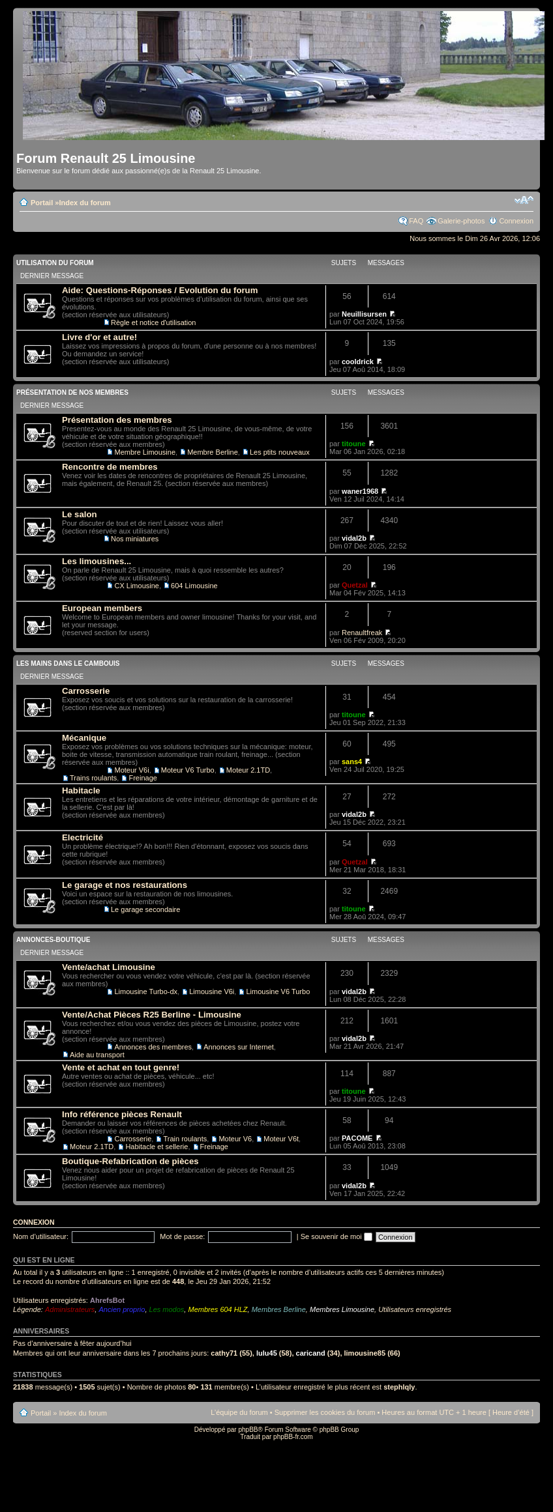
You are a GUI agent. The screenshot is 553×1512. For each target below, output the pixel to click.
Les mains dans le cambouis (67, 663)
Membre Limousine (144, 452)
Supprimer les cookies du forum (325, 1412)
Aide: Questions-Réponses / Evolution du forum (160, 290)
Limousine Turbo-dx (145, 991)
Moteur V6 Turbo (188, 770)
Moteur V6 (235, 1139)
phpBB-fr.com (293, 1436)
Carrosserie (86, 691)
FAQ (416, 221)
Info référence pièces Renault (122, 1114)
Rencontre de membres (110, 467)
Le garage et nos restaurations (124, 885)
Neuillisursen (364, 314)
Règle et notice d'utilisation (153, 322)
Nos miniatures (134, 539)
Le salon (79, 514)
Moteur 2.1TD (248, 770)
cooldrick (358, 361)
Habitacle (81, 790)
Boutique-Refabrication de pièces (130, 1161)
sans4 (352, 761)
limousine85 (365, 1353)
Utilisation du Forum (55, 262)
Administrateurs (70, 1309)
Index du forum (84, 203)
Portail (42, 203)
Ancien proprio (121, 1309)
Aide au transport (97, 1055)
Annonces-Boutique (53, 939)
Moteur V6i (131, 770)
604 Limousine (194, 586)
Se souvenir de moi (336, 1236)
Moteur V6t (281, 1139)
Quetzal (355, 585)
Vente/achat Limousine (108, 967)
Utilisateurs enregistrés (414, 1309)
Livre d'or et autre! (99, 337)
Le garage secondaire (145, 909)
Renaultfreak (362, 632)
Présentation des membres (117, 420)
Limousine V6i (211, 991)
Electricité (82, 837)
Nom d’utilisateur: (40, 1236)
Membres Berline (279, 1309)
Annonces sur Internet (238, 1047)
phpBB (248, 1429)
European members (102, 608)
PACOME (357, 1138)
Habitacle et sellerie (156, 1146)
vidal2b (354, 538)
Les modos (167, 1309)
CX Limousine (136, 586)
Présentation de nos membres (72, 392)
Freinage (142, 778)
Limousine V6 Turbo (278, 991)
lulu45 (266, 1353)
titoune (354, 444)
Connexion (516, 221)
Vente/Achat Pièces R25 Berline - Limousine (151, 1015)
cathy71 (224, 1353)
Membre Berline (212, 452)
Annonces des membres (153, 1047)
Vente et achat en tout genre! (120, 1067)
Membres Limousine (342, 1309)
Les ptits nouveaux (280, 452)
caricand (310, 1353)
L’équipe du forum (239, 1412)
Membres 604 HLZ (217, 1309)
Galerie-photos (461, 221)
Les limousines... (96, 561)
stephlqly (399, 1387)
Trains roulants (93, 778)
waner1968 (360, 491)
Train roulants (185, 1139)
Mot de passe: (182, 1236)
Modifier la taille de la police (524, 200)
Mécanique (84, 738)
